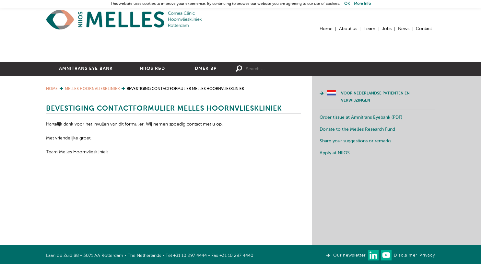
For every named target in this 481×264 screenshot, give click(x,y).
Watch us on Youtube (386, 255)
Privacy (427, 255)
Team (369, 29)
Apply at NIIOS (335, 224)
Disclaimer (405, 255)
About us (348, 29)
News (403, 29)
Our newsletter (349, 255)
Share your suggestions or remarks (355, 212)
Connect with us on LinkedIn (373, 255)
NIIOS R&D (152, 139)
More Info (362, 4)
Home (124, 19)
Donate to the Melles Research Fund (357, 200)
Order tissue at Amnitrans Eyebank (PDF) (361, 188)
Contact (424, 29)
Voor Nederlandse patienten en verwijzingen (375, 167)
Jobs (387, 29)
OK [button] (347, 4)
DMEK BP (206, 139)
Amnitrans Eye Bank (86, 139)
